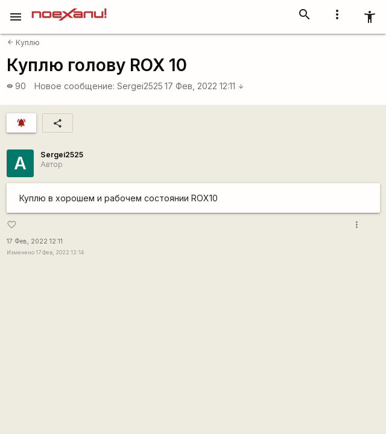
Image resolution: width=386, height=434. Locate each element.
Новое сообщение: (74, 86)
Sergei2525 (140, 86)
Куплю (23, 42)
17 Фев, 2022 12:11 (204, 86)
